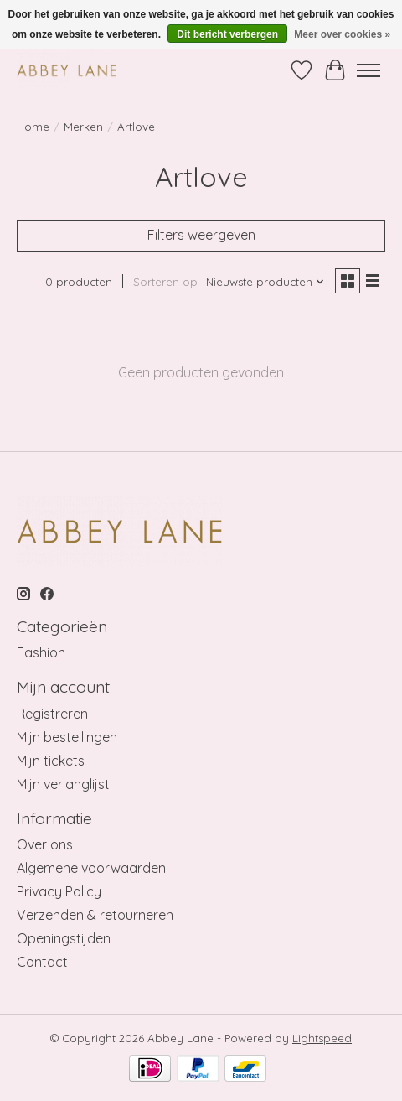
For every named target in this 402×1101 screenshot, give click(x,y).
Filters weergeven (201, 234)
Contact (42, 961)
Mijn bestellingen (67, 737)
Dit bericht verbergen (227, 34)
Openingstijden (64, 938)
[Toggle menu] (368, 70)
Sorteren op (165, 281)
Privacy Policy (59, 891)
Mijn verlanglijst (63, 784)
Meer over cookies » (342, 34)
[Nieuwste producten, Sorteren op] (265, 281)
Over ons (45, 844)
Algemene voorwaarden (91, 868)
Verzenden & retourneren (95, 914)
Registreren (52, 713)
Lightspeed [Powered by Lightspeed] (322, 1038)
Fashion (41, 652)
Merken (83, 126)
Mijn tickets (51, 760)
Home (33, 126)
